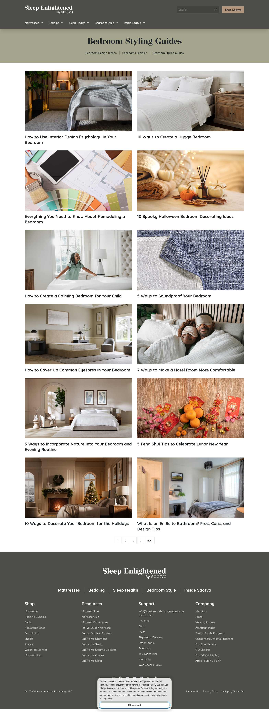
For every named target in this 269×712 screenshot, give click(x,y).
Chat (141, 626)
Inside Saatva (134, 23)
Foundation (32, 633)
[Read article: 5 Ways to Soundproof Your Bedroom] (190, 264)
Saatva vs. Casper (93, 655)
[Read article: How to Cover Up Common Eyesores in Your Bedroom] (78, 338)
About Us (201, 611)
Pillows (29, 644)
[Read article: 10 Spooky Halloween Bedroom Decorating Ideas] (190, 184)
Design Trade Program (210, 633)
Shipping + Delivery (151, 637)
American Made (205, 627)
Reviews (144, 620)
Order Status (147, 642)
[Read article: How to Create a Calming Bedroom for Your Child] (78, 264)
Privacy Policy (210, 691)
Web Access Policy (150, 664)
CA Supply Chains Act (232, 691)
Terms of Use (193, 691)
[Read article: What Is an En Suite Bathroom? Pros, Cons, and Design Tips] (190, 494)
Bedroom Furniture (134, 53)
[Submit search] (216, 9)
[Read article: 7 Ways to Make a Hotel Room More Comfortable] (190, 338)
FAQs (142, 631)
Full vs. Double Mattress (97, 633)
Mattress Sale (90, 611)
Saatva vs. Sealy (92, 644)
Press (198, 616)
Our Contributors (205, 644)
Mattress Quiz (90, 616)
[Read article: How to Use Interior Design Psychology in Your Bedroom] (78, 108)
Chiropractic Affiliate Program (214, 638)
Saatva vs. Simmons (94, 638)
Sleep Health (79, 23)
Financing (145, 648)
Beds (28, 622)
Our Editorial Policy (207, 655)
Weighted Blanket (36, 649)
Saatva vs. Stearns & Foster (99, 649)
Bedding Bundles (35, 616)
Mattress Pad (33, 655)
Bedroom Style (106, 23)
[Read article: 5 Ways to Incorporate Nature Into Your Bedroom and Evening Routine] (78, 415)
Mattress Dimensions (95, 622)
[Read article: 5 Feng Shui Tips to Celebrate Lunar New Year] (190, 412)
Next (149, 540)
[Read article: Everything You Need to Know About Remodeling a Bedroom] (78, 187)
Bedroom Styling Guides (168, 53)
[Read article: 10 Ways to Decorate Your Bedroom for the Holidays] (78, 491)
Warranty (145, 659)
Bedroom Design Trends (101, 53)
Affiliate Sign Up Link (208, 660)
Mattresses (34, 23)
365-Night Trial (148, 653)
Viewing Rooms (205, 622)
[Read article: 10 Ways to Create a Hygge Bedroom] (190, 105)
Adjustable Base (35, 627)
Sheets (29, 638)
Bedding (56, 23)
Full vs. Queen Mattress (96, 627)
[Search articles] (198, 9)
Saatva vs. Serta (92, 660)
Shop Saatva (233, 10)
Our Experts (202, 649)
